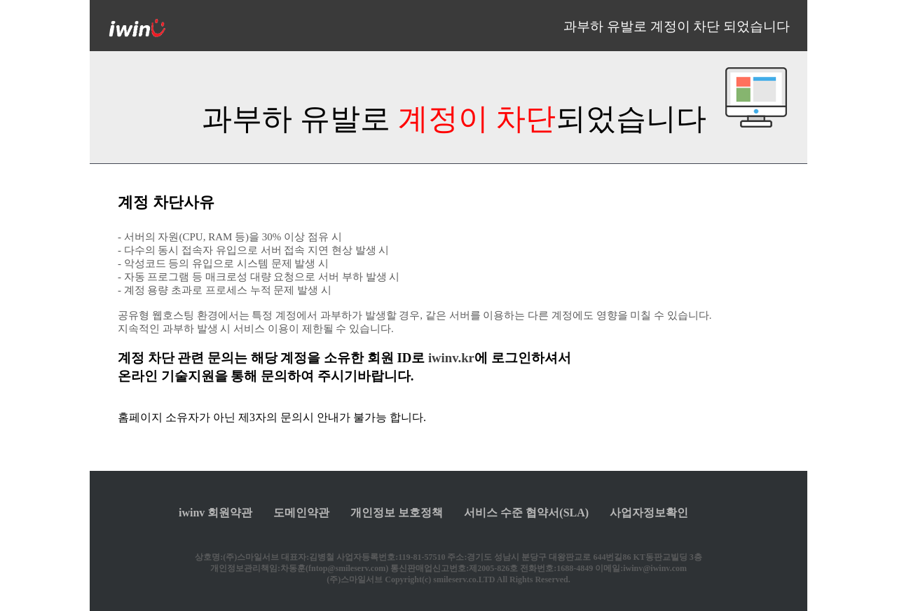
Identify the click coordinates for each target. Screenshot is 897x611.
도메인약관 (301, 513)
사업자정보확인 (649, 513)
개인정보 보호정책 (396, 513)
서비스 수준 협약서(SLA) (526, 513)
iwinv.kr (451, 357)
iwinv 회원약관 (215, 513)
